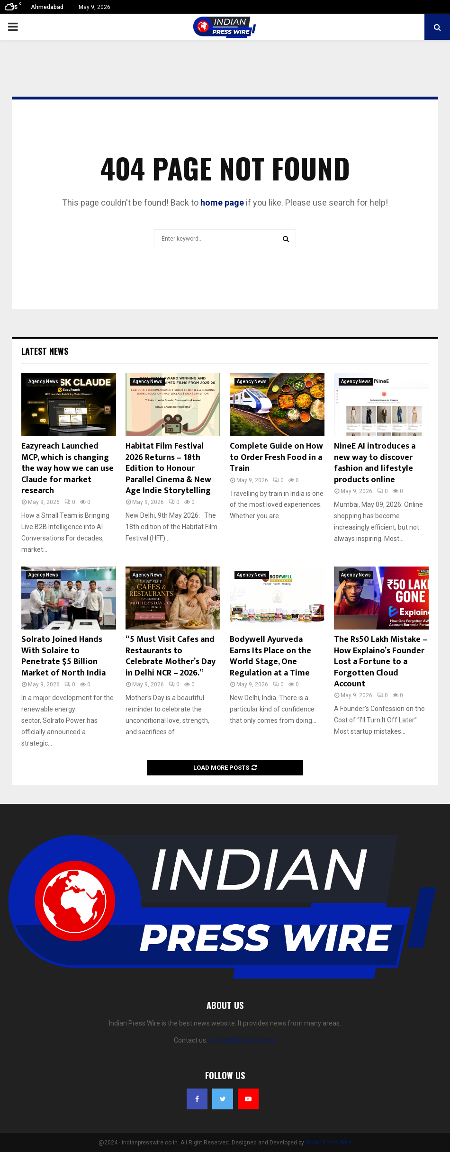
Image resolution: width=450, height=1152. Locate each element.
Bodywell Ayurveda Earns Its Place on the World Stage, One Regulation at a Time (270, 656)
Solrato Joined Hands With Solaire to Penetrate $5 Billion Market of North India (63, 656)
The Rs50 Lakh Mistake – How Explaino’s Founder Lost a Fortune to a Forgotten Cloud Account (380, 661)
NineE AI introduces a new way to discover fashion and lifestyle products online (374, 462)
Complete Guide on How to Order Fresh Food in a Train (276, 457)
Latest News (44, 351)
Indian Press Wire (328, 1142)
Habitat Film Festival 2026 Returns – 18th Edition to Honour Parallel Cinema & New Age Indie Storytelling (168, 468)
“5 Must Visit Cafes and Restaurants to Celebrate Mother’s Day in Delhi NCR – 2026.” (171, 656)
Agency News (43, 381)
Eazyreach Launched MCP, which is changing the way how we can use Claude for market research (67, 468)
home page (222, 202)
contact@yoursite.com (243, 1040)
